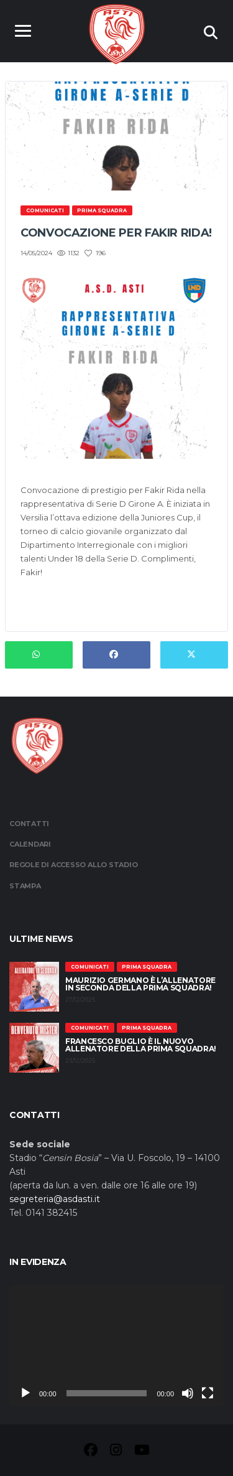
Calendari (30, 844)
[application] (116, 1345)
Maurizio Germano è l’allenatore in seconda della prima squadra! (140, 983)
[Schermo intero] (207, 1393)
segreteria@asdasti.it (54, 1199)
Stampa (25, 885)
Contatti (29, 823)
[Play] (25, 1393)
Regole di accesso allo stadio (73, 864)
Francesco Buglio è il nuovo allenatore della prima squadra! (140, 1044)
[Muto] (187, 1393)
